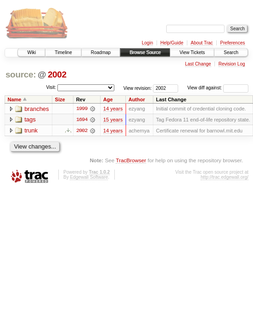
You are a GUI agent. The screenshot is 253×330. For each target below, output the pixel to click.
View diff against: (217, 87)
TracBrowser (131, 160)
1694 (81, 119)
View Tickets (192, 52)
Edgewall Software (89, 177)
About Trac (202, 42)
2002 (57, 74)
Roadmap (101, 52)
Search (231, 52)
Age (108, 99)
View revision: (138, 87)
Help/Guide (171, 42)
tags (30, 119)
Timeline (63, 52)
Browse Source (145, 52)
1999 (81, 108)
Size (60, 99)
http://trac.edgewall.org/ (224, 177)
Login (147, 42)
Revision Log (232, 63)
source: (21, 74)
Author (137, 99)
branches (36, 108)
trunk (31, 130)
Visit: (51, 87)
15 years (113, 119)
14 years (113, 108)
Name (15, 99)
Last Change (198, 63)
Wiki (31, 52)
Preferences (232, 42)
